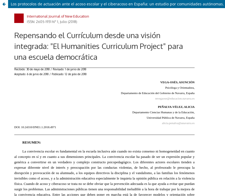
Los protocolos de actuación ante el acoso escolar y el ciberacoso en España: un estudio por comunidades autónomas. (117, 3)
